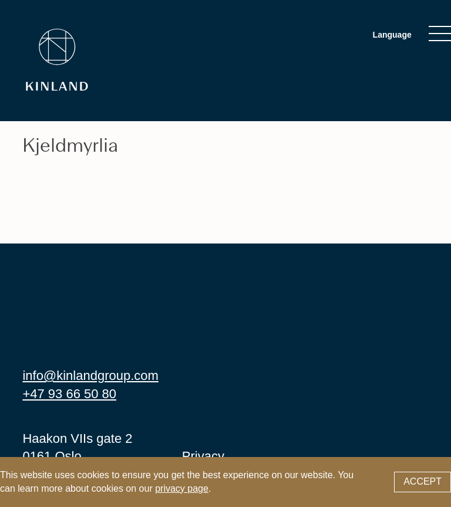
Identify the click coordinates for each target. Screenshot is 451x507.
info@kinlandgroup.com (90, 375)
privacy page (181, 488)
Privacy (203, 456)
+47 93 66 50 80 (69, 393)
